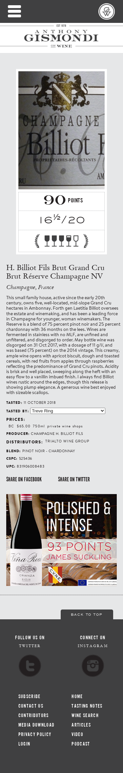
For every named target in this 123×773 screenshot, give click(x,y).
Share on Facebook (24, 479)
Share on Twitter (74, 479)
